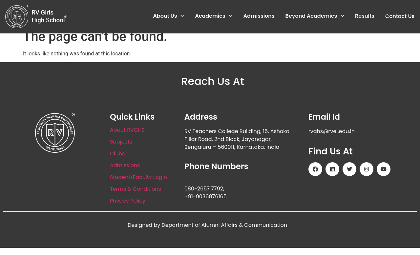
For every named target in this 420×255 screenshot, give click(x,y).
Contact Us (399, 16)
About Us (168, 16)
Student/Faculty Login (138, 184)
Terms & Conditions (135, 196)
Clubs (117, 161)
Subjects (121, 149)
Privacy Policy (127, 208)
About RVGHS (127, 137)
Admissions (258, 16)
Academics (213, 16)
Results (364, 16)
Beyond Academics (314, 16)
